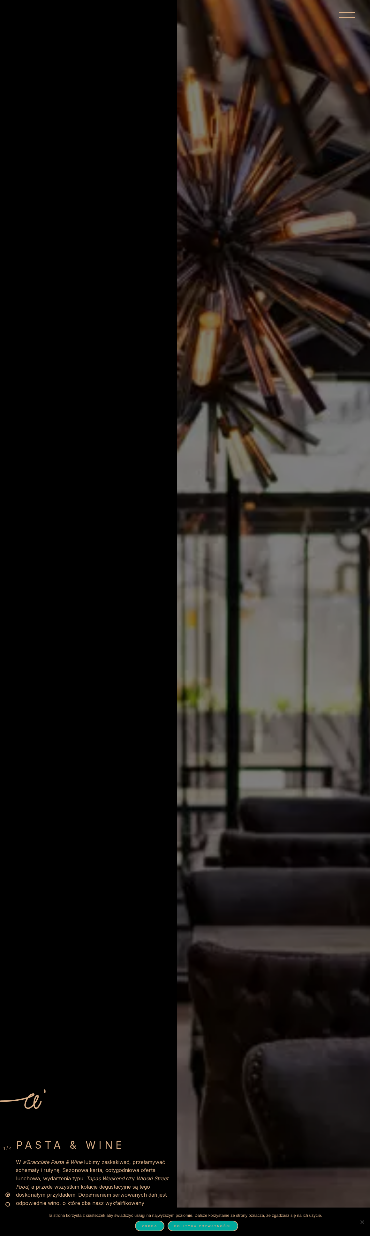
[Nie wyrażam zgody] (362, 1222)
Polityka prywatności (202, 1226)
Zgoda (149, 1226)
